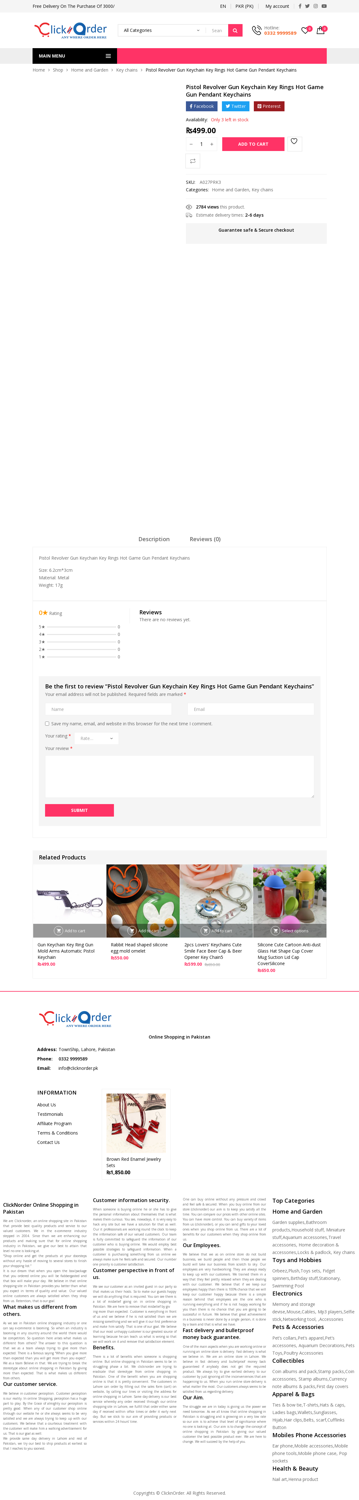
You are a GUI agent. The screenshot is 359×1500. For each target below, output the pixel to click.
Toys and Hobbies (296, 1260)
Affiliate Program (54, 1123)
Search (235, 30)
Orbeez (279, 1271)
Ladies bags (284, 1412)
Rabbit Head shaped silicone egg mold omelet (139, 948)
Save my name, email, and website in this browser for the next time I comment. (132, 724)
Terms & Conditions (57, 1133)
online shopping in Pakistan (50, 1368)
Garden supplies (288, 1222)
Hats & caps (332, 1405)
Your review (59, 748)
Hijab (277, 1420)
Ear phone (282, 1446)
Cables (308, 1312)
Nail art (279, 1479)
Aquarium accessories (305, 1237)
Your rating (58, 736)
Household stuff (307, 1230)
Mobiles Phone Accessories (309, 1435)
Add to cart (253, 144)
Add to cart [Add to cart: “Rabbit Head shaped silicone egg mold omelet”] (148, 931)
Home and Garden (89, 70)
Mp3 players (330, 1312)
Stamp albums (313, 1379)
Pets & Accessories (298, 1327)
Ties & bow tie (287, 1405)
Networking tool (299, 1319)
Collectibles (288, 1360)
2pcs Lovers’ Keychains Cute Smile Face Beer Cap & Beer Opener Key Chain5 (213, 951)
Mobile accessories (313, 1446)
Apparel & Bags (293, 1394)
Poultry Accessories (303, 1353)
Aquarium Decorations (321, 1345)
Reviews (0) (205, 539)
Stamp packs (331, 1371)
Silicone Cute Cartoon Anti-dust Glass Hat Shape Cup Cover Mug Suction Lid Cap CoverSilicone (289, 954)
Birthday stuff (304, 1278)
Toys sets (310, 1271)
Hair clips (293, 1420)
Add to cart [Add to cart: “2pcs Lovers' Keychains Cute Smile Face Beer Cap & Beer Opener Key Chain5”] (222, 931)
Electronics (287, 1293)
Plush (293, 1271)
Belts (308, 1420)
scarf (321, 1420)
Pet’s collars (284, 1338)
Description (154, 539)
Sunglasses (325, 1412)
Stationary (329, 1278)
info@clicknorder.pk (78, 1068)
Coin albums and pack (294, 1371)
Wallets (305, 1412)
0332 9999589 (280, 33)
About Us (46, 1105)
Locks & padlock (314, 1252)
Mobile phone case (317, 1453)
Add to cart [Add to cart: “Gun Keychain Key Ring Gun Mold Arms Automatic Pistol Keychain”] (75, 931)
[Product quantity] (201, 144)
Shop (58, 70)
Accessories (331, 1319)
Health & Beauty (295, 1468)
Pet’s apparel (311, 1338)
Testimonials (50, 1114)
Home (39, 70)
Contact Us (48, 1142)
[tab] (154, 541)
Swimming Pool (288, 1286)
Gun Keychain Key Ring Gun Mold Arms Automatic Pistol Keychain (66, 951)
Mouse (293, 1312)
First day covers (332, 1386)
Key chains (127, 70)
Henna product (303, 1479)
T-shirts (310, 1405)
